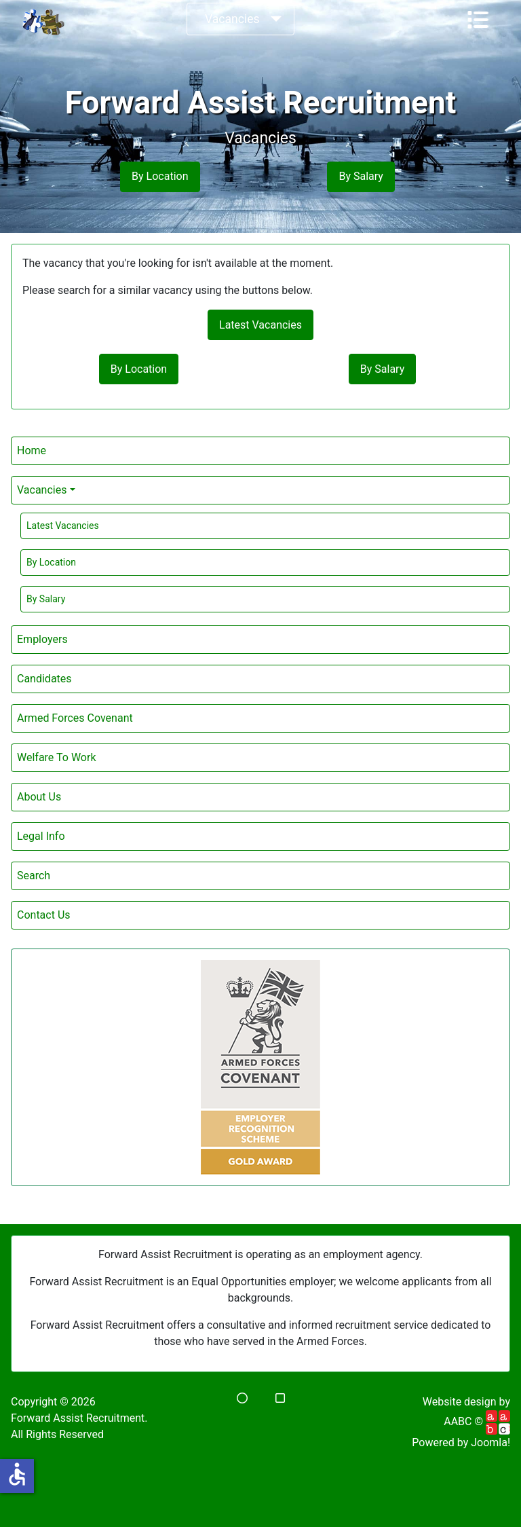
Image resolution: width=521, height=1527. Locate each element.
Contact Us (44, 914)
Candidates (44, 678)
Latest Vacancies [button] (260, 324)
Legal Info (41, 836)
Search (33, 875)
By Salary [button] (361, 176)
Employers (42, 639)
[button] (242, 1398)
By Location (51, 562)
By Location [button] (160, 176)
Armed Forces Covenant (75, 718)
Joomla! (490, 1442)
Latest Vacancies (62, 525)
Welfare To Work (56, 757)
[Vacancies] (273, 19)
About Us (39, 796)
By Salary (45, 598)
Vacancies (232, 19)
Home (31, 450)
